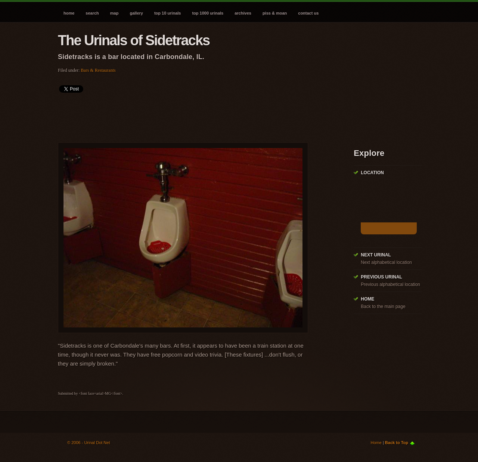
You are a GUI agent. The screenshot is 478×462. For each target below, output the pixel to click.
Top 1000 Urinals (207, 13)
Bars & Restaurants (98, 70)
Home (68, 13)
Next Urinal (376, 255)
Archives (243, 13)
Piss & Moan (275, 13)
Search (92, 13)
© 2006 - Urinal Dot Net (88, 442)
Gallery (136, 13)
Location (372, 172)
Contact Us (308, 13)
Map (114, 13)
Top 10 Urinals (167, 13)
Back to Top (396, 442)
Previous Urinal (381, 277)
